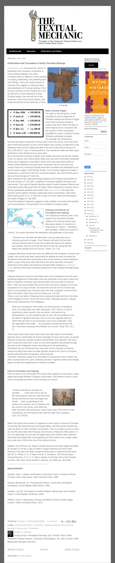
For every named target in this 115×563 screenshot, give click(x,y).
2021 (89, 192)
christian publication (23, 525)
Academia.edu (15, 51)
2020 (89, 195)
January (92, 236)
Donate (91, 65)
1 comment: (52, 521)
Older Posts (72, 549)
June (91, 225)
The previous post (16, 68)
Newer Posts (16, 549)
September (93, 222)
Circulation (38, 525)
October (92, 219)
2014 (89, 214)
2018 (89, 201)
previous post (55, 190)
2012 (89, 243)
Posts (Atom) (26, 556)
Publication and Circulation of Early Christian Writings (36, 63)
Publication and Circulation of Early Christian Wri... (95, 230)
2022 (89, 189)
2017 (89, 204)
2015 (89, 210)
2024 (89, 183)
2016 (89, 207)
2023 (89, 186)
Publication (33, 528)
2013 (89, 240)
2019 (89, 198)
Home (44, 549)
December (92, 216)
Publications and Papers (51, 51)
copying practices (52, 525)
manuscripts (22, 528)
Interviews (31, 51)
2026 (89, 177)
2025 (89, 180)
